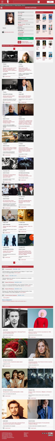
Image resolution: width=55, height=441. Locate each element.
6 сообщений (20, 35)
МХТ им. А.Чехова (21, 24)
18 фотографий (21, 32)
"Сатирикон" (20, 25)
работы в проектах (23, 20)
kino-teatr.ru (9, 432)
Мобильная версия (26, 433)
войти (50, 1)
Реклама (25, 435)
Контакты (26, 436)
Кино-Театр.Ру (27, 126)
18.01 (19, 13)
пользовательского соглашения (8, 438)
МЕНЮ (2, 2)
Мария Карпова (30, 8)
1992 (21, 13)
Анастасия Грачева (10, 125)
